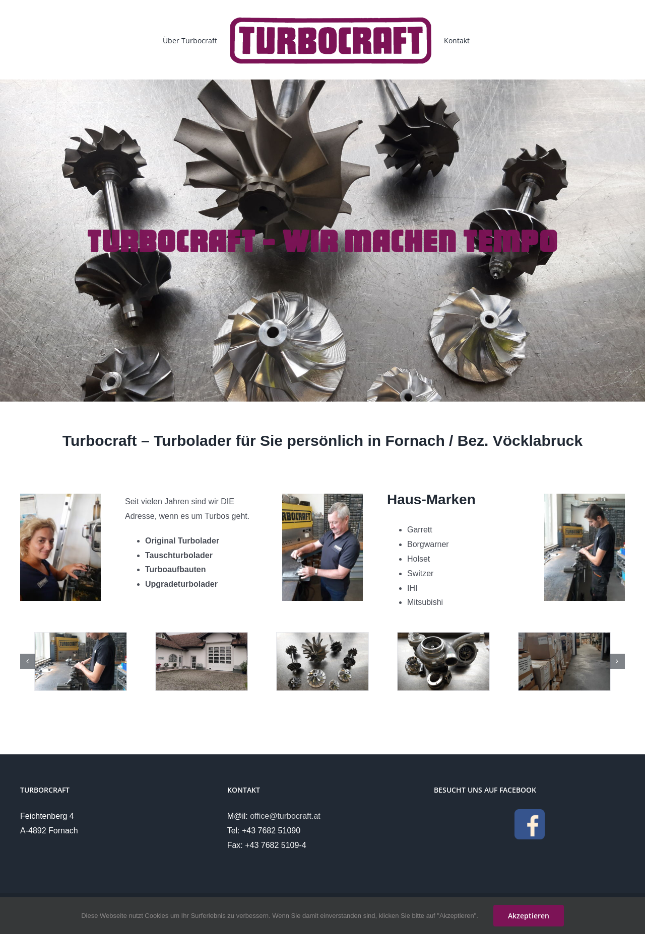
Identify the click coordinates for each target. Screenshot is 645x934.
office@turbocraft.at (285, 816)
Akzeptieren (528, 915)
